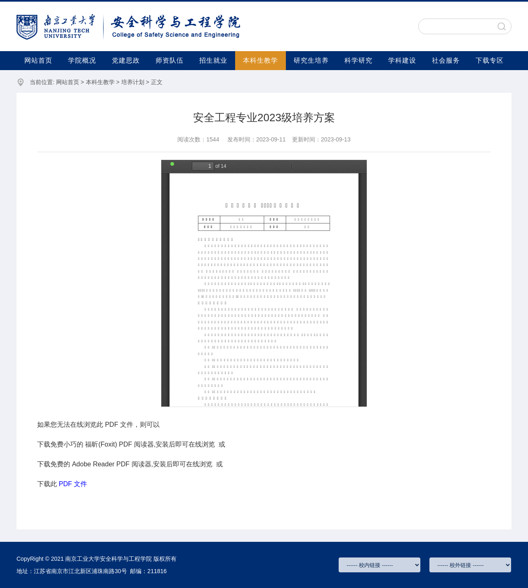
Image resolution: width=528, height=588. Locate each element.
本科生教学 (260, 60)
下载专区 (490, 60)
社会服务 (446, 60)
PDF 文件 (73, 483)
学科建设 (402, 60)
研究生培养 (311, 60)
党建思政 (126, 60)
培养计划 (132, 82)
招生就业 (213, 60)
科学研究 (358, 60)
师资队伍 (170, 60)
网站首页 (38, 60)
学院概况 (82, 60)
